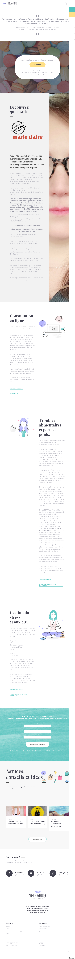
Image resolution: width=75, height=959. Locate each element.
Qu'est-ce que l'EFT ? (45, 579)
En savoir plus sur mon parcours (19, 289)
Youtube (41, 946)
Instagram (42, 948)
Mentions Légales (33, 954)
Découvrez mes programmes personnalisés (47, 584)
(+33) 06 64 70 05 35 (11, 948)
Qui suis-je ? (9, 931)
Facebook (41, 945)
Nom (37, 729)
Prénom (37, 723)
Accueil (8, 929)
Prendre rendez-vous (16, 389)
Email (37, 734)
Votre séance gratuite (44, 934)
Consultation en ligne (44, 929)
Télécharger (37, 64)
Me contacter (14, 393)
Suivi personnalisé (44, 931)
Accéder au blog (37, 842)
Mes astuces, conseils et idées (46, 933)
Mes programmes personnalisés (14, 934)
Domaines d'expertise (11, 933)
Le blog (7, 936)
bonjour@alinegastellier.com (13, 946)
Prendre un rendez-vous (12, 945)
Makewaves (46, 954)
